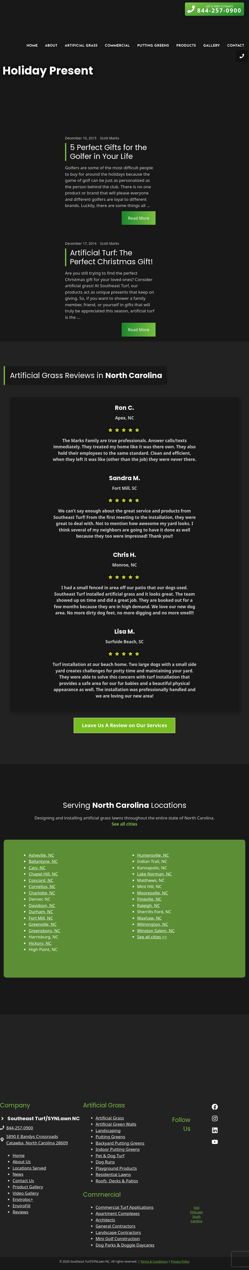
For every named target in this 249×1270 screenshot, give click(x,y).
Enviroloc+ (23, 1199)
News (18, 1174)
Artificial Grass (81, 46)
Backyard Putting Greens (120, 1143)
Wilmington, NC (152, 924)
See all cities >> (152, 937)
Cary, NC (37, 868)
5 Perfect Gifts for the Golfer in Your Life (108, 152)
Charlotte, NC (42, 893)
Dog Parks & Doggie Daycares (125, 1245)
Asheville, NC (41, 855)
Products (186, 46)
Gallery (211, 46)
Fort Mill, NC (41, 918)
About (51, 46)
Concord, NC (41, 880)
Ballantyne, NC (43, 861)
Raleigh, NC (148, 905)
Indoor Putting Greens (118, 1149)
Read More (138, 218)
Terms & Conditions (154, 1261)
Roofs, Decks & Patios (117, 1181)
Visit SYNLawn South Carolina (196, 1214)
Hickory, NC (40, 943)
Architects (105, 1220)
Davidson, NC (42, 905)
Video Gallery (26, 1193)
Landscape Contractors (118, 1232)
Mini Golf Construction (118, 1238)
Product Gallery (28, 1187)
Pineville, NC (149, 899)
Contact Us (23, 1180)
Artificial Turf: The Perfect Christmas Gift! (111, 257)
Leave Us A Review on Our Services (124, 725)
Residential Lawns (113, 1174)
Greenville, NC (43, 924)
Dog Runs (105, 1162)
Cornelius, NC (42, 886)
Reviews (20, 1212)
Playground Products (116, 1168)
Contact (235, 46)
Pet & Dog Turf (110, 1155)
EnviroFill (21, 1206)
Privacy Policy (180, 1261)
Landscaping (108, 1130)
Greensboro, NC (44, 930)
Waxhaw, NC (149, 918)
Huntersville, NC (153, 855)
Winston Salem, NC (156, 930)
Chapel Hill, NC (43, 874)
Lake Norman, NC (154, 874)
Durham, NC (41, 911)
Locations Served (29, 1168)
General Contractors (116, 1226)
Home (32, 46)
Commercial (117, 46)
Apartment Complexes (118, 1213)
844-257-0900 (19, 1128)
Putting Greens (153, 46)
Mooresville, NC (152, 893)
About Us (22, 1161)
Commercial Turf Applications (125, 1207)
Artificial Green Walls (116, 1124)
